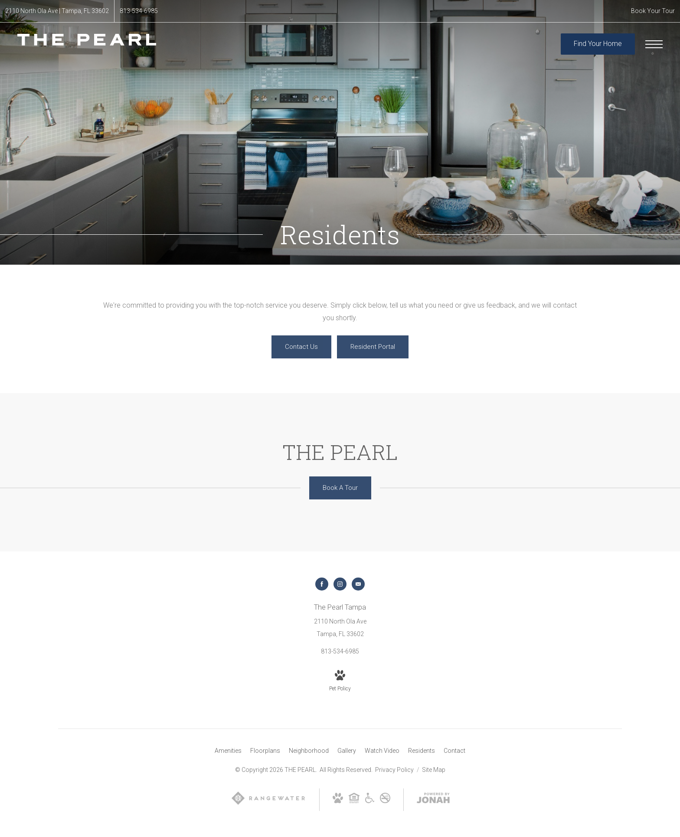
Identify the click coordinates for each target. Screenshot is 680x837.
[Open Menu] (654, 44)
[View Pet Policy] (340, 682)
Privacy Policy (394, 769)
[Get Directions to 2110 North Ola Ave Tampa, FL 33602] (57, 11)
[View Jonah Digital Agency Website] (433, 800)
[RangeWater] (268, 803)
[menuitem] (228, 751)
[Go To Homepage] (86, 44)
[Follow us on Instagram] (340, 584)
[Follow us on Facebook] (321, 584)
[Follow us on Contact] (358, 584)
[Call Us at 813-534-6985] (138, 11)
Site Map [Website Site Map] (433, 769)
